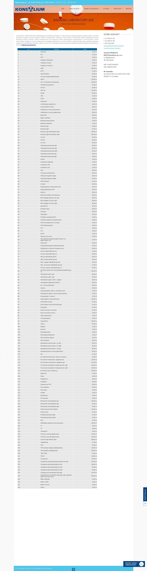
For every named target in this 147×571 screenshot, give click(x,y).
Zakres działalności (91, 9)
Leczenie (106, 9)
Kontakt (129, 9)
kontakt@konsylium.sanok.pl (114, 46)
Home (63, 24)
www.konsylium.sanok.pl (112, 48)
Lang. (63, 9)
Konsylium (117, 9)
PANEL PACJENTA (74, 9)
